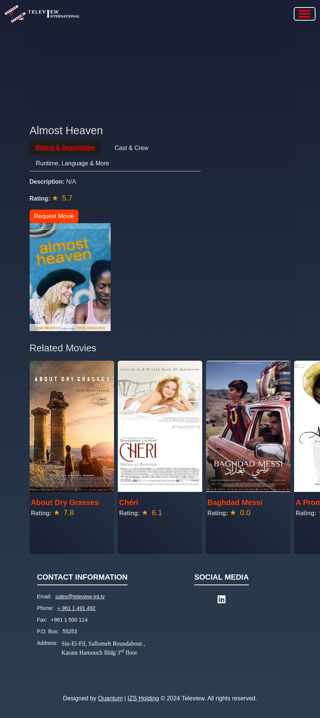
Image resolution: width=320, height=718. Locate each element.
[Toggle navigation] (304, 14)
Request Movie (54, 216)
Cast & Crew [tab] (132, 148)
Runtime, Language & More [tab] (73, 163)
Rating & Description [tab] (65, 147)
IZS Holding (143, 698)
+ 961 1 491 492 (76, 608)
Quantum (110, 698)
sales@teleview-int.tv (80, 597)
